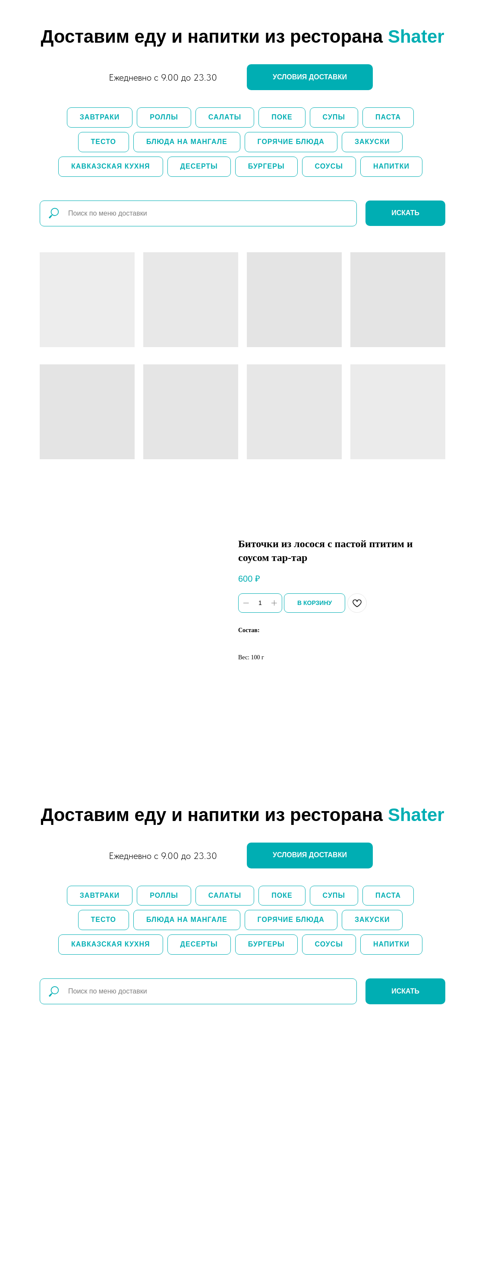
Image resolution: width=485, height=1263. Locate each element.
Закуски (372, 141)
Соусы (329, 166)
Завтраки (100, 117)
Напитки (391, 166)
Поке (281, 117)
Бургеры (266, 166)
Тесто (103, 141)
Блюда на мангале (186, 141)
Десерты (199, 166)
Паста (388, 117)
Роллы (164, 117)
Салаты (224, 117)
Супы (334, 117)
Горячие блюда (291, 141)
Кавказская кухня (110, 166)
